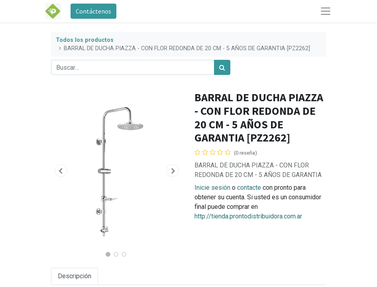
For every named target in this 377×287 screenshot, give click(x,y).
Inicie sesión (212, 187)
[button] (61, 170)
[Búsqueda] (222, 67)
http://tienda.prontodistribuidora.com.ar (248, 216)
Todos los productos (85, 40)
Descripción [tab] (74, 276)
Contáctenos (93, 11)
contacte (249, 187)
